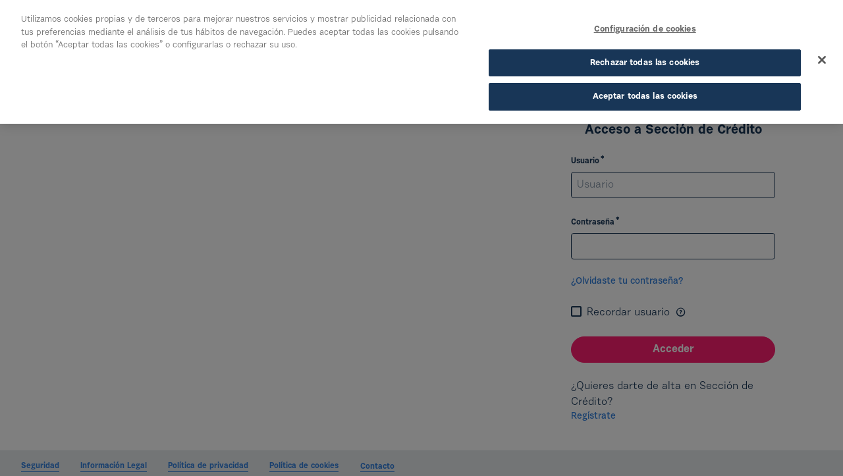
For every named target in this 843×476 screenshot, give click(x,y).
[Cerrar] (821, 59)
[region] (421, 62)
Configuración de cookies (645, 29)
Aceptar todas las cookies (645, 96)
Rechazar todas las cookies (644, 63)
